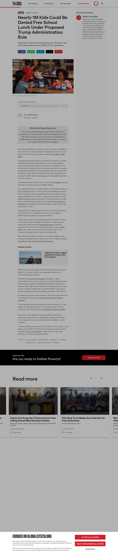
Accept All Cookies (90, 537)
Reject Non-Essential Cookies (90, 544)
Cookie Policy (90, 549)
